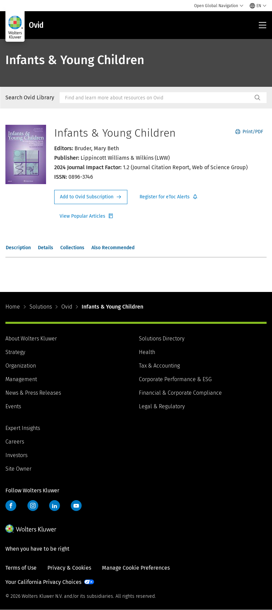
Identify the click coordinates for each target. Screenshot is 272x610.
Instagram (32, 505)
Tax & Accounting (159, 365)
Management (21, 379)
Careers (14, 441)
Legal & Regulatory (162, 406)
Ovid (66, 306)
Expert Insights (22, 428)
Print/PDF (249, 132)
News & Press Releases (33, 393)
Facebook (10, 505)
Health (147, 352)
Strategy (15, 352)
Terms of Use (21, 568)
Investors (16, 455)
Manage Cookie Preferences (136, 568)
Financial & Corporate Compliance (180, 393)
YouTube (76, 505)
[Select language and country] (258, 5)
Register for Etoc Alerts (168, 197)
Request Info (91, 197)
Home (12, 306)
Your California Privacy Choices (43, 582)
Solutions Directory (161, 338)
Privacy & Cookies (69, 568)
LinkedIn (54, 505)
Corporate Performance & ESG (175, 379)
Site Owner (18, 469)
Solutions (40, 306)
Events (13, 406)
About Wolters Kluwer (31, 338)
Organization (20, 365)
